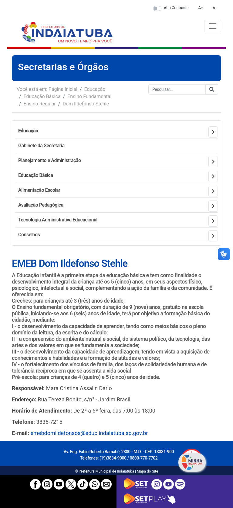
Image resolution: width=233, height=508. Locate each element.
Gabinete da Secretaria (41, 145)
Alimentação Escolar (39, 190)
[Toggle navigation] (212, 26)
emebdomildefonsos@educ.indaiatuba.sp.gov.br (89, 433)
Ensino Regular (40, 104)
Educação (94, 89)
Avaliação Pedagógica (40, 205)
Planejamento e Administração (49, 160)
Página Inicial (63, 89)
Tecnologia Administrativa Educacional (57, 220)
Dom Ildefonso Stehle (85, 104)
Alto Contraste (176, 7)
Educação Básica (42, 96)
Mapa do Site (147, 471)
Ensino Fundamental (89, 96)
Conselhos (29, 234)
